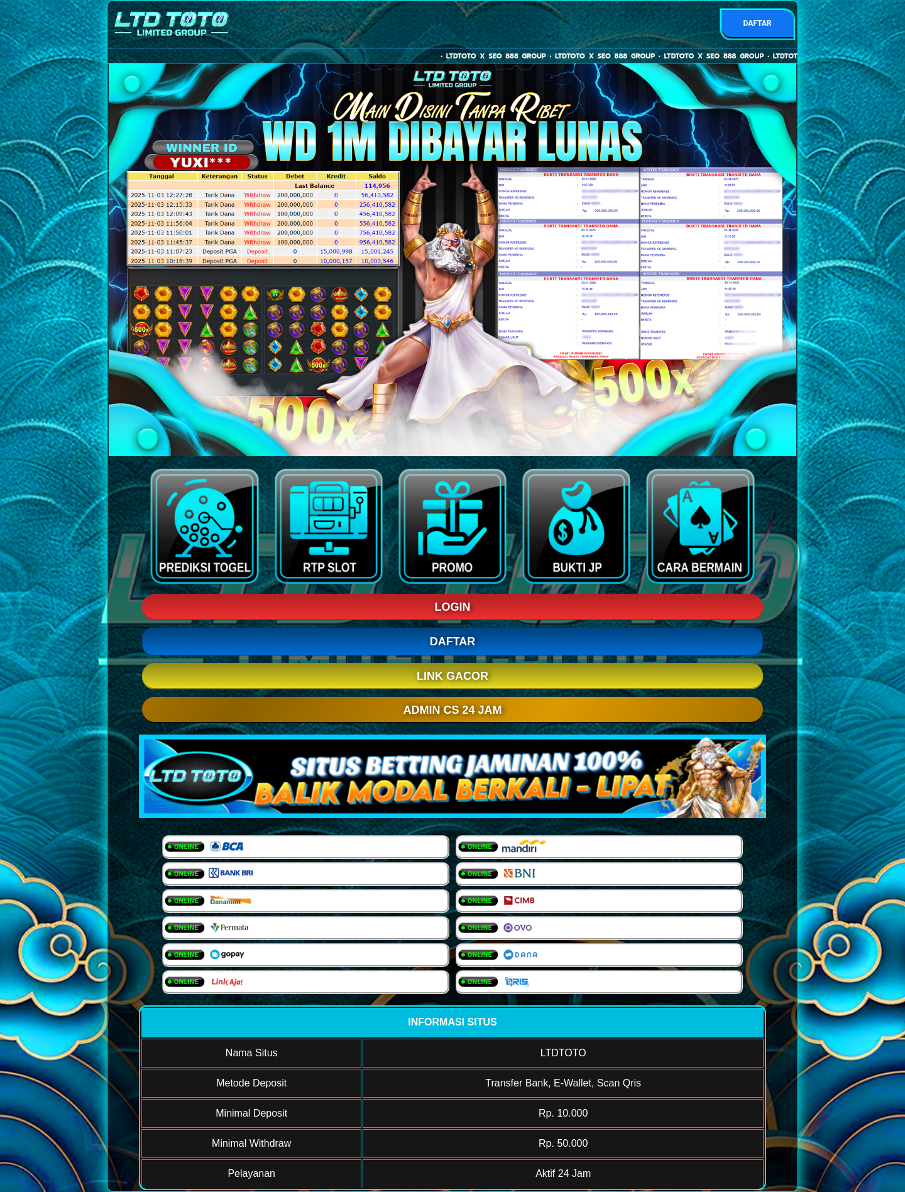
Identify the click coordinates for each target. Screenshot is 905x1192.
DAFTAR (757, 23)
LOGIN (453, 607)
